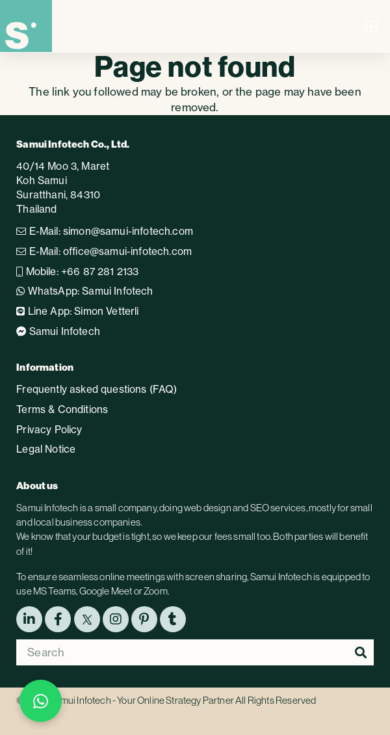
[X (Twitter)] (87, 619)
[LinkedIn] (29, 619)
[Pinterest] (144, 619)
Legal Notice (45, 449)
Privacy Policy (49, 429)
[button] (371, 26)
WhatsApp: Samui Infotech (84, 291)
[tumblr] (173, 619)
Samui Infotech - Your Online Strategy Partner (141, 700)
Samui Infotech (58, 331)
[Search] (195, 652)
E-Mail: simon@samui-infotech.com (104, 231)
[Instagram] (116, 619)
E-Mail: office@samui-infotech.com (104, 251)
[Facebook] (58, 619)
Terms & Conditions (62, 409)
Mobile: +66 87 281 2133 (77, 271)
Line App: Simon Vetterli (77, 311)
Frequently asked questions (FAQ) (96, 389)
